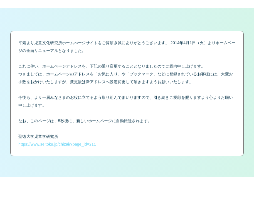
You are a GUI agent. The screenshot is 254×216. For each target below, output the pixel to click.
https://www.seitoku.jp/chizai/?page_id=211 (57, 146)
